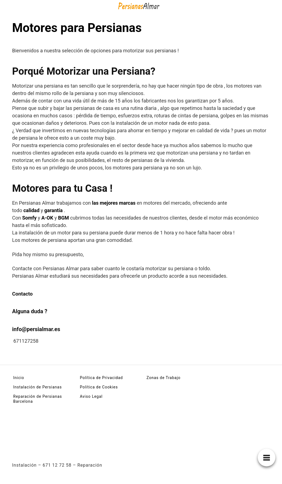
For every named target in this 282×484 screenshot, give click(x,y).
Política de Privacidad (101, 377)
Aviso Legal (91, 396)
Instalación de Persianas (37, 387)
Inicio (18, 377)
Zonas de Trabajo (164, 377)
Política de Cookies (99, 387)
